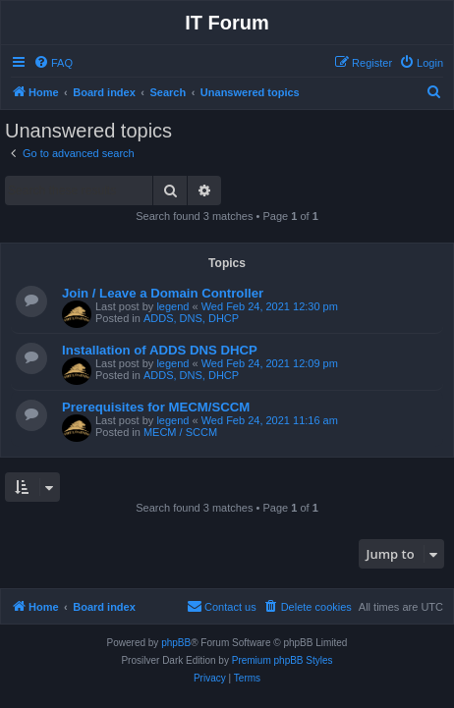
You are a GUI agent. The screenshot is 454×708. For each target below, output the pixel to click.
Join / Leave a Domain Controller (162, 293)
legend (172, 306)
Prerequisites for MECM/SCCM (156, 407)
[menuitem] (53, 63)
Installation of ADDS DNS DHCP (159, 350)
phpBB (176, 642)
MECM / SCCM (180, 432)
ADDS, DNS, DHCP (191, 318)
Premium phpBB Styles (282, 660)
